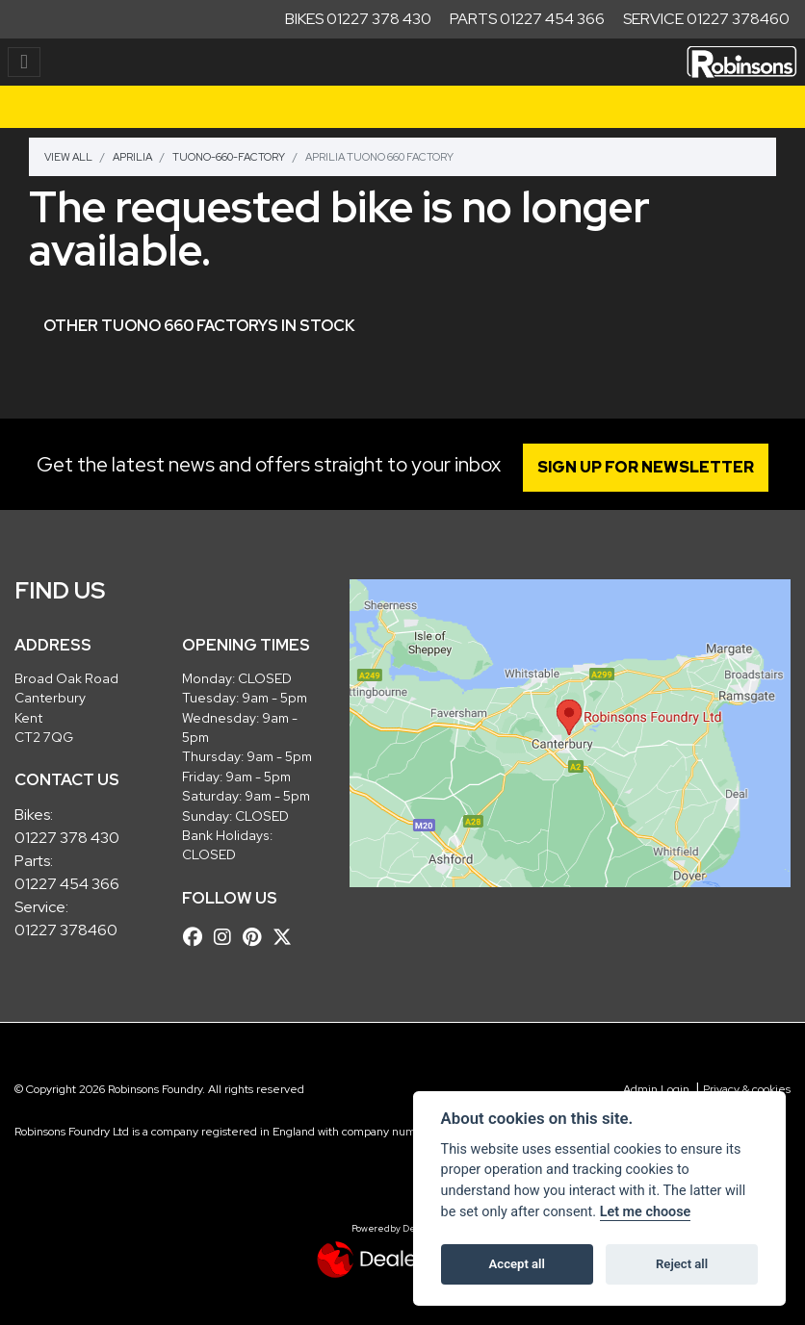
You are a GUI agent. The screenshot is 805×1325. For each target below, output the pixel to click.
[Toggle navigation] (24, 62)
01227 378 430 (66, 838)
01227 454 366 (66, 884)
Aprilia (132, 157)
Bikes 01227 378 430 (358, 19)
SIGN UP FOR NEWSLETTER (647, 467)
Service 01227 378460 (706, 19)
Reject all (682, 1264)
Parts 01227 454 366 (527, 19)
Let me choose (645, 1212)
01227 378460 (65, 930)
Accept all (517, 1264)
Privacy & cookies (747, 1089)
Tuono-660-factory (228, 157)
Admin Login (656, 1089)
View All (68, 157)
